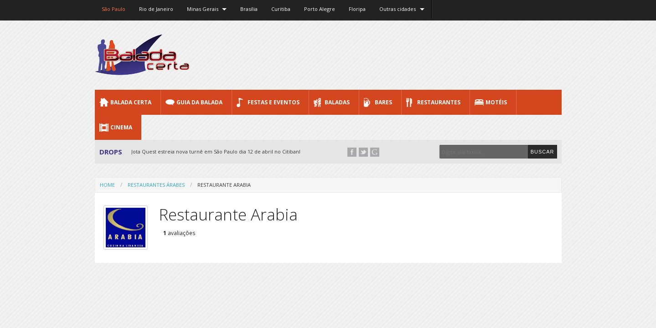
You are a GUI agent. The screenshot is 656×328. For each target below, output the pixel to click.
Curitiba (280, 8)
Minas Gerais (202, 8)
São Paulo (113, 8)
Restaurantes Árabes (156, 184)
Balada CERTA (130, 102)
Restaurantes (438, 102)
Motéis (496, 102)
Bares (383, 102)
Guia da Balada (199, 102)
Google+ (374, 152)
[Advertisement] (396, 54)
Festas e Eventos (274, 102)
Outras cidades (397, 8)
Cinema (121, 127)
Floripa (357, 8)
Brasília (249, 8)
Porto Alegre (319, 8)
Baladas (337, 102)
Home (107, 184)
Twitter (363, 152)
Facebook (351, 152)
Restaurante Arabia (224, 184)
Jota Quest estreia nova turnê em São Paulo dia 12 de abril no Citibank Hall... (223, 151)
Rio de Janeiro (156, 8)
